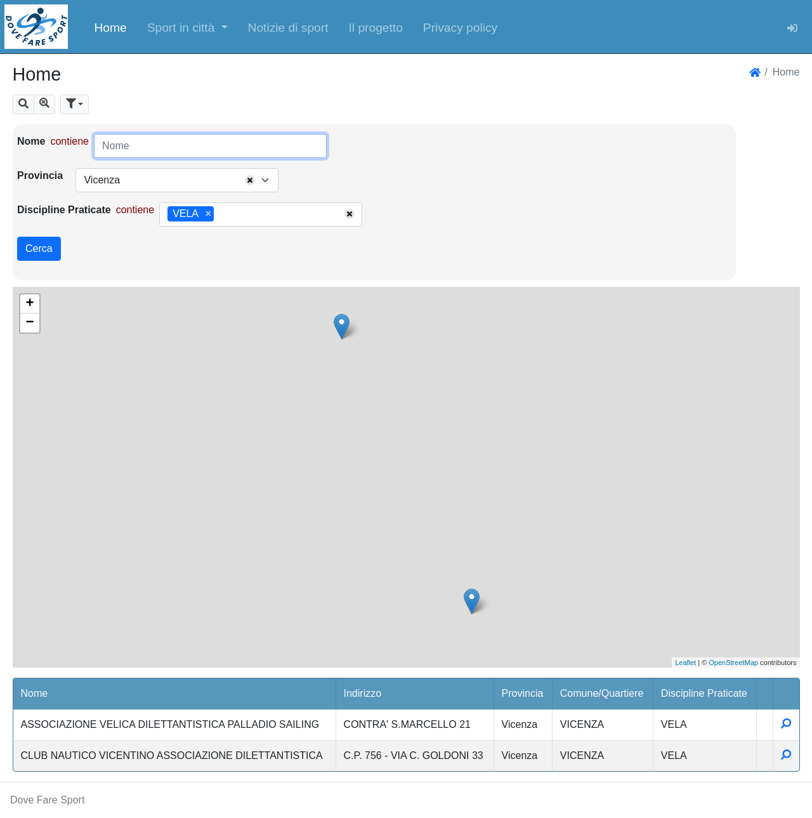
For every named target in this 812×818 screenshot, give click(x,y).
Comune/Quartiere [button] (602, 693)
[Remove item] (208, 213)
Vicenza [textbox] (102, 180)
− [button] (29, 323)
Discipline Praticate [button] (704, 693)
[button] (187, 26)
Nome (31, 141)
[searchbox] (221, 214)
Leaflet (685, 662)
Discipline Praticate (64, 209)
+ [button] (29, 303)
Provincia (40, 175)
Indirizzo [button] (363, 693)
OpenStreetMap (733, 662)
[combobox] (176, 180)
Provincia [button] (523, 693)
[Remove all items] (250, 180)
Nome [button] (34, 693)
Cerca (39, 248)
